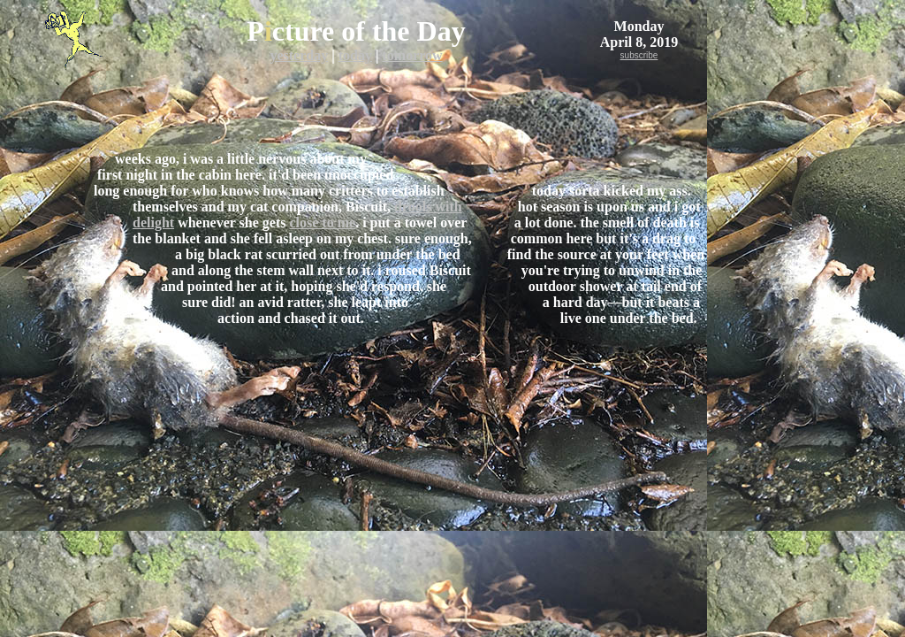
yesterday (299, 55)
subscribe (639, 55)
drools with (428, 206)
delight (153, 222)
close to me (322, 222)
